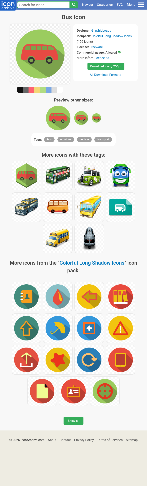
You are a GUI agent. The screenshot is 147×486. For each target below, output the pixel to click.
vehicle (84, 139)
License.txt (101, 58)
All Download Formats (105, 75)
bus (49, 139)
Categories (105, 5)
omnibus (65, 139)
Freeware (96, 47)
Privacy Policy (84, 440)
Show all (73, 421)
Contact (65, 440)
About (52, 440)
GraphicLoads (101, 30)
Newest (87, 5)
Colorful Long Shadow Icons (112, 36)
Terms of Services (110, 440)
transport (103, 139)
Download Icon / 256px (106, 66)
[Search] (73, 4)
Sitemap (132, 440)
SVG (120, 5)
